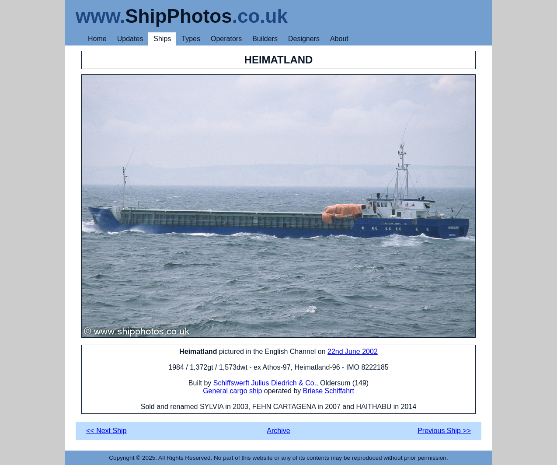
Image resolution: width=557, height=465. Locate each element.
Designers (304, 38)
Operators (226, 38)
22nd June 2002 (352, 351)
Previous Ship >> (444, 430)
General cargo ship (232, 391)
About (339, 38)
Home (97, 38)
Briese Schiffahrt (328, 391)
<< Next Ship (106, 430)
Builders (265, 38)
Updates (130, 38)
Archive (278, 430)
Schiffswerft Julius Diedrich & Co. (264, 383)
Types (190, 38)
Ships (162, 38)
